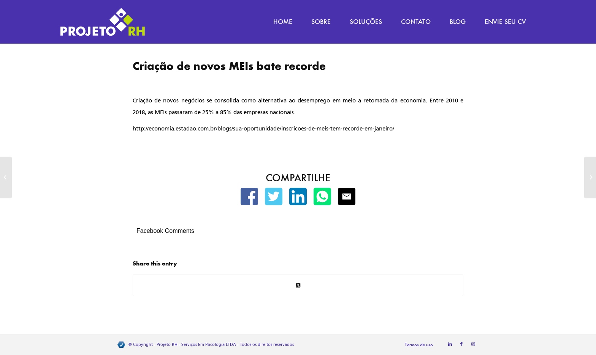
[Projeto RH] (102, 22)
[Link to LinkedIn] (450, 344)
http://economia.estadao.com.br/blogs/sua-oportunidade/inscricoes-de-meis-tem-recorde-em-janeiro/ (263, 128)
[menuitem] (283, 22)
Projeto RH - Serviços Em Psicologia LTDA (196, 344)
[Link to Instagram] (473, 344)
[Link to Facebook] (461, 344)
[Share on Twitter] (298, 285)
